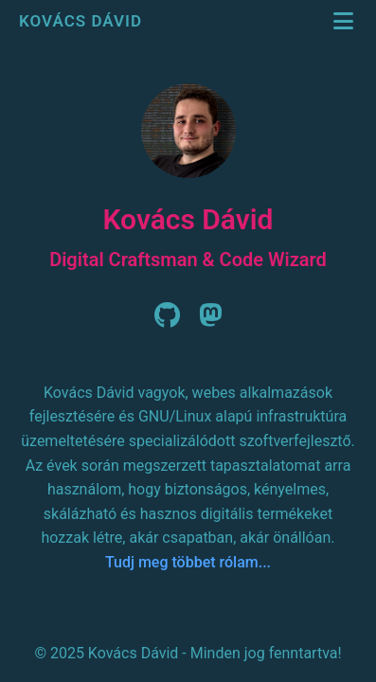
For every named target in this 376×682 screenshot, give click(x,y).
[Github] (167, 320)
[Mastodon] (211, 320)
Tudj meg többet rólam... (188, 562)
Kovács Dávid (83, 20)
